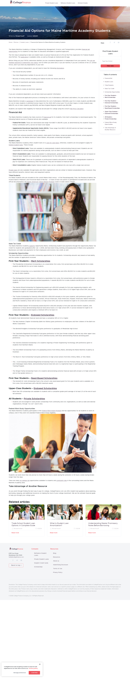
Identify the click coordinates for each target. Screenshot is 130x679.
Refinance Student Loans (68, 3)
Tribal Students (109, 85)
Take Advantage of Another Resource (110, 128)
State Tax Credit (109, 88)
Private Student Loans (51, 3)
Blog (54, 632)
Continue (34, 673)
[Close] (40, 664)
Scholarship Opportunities (112, 92)
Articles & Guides (83, 3)
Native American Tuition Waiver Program (40, 181)
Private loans (13, 170)
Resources (56, 636)
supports (32, 275)
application (24, 57)
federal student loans (16, 145)
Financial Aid (108, 78)
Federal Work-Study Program (51, 440)
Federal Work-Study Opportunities (111, 123)
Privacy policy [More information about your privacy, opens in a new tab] (33, 668)
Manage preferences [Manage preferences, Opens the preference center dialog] (20, 673)
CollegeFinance (20, 2)
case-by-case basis (52, 143)
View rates (110, 65)
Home (10, 42)
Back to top (15, 644)
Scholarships (38, 646)
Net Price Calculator (76, 108)
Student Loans (24, 42)
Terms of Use (57, 647)
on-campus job (25, 539)
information (60, 68)
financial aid (47, 117)
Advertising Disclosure (60, 644)
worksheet (30, 101)
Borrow (16, 42)
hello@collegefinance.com (16, 636)
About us (56, 640)
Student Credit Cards (41, 642)
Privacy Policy (57, 651)
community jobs (61, 539)
